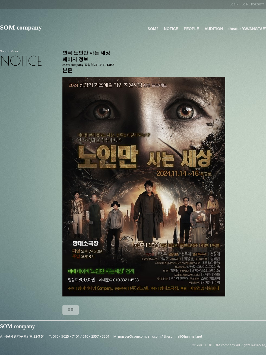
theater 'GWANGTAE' (247, 29)
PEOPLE (191, 29)
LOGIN (234, 4)
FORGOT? (258, 4)
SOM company (21, 27)
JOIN (244, 4)
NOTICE (171, 29)
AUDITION (214, 29)
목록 (70, 310)
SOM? (153, 29)
